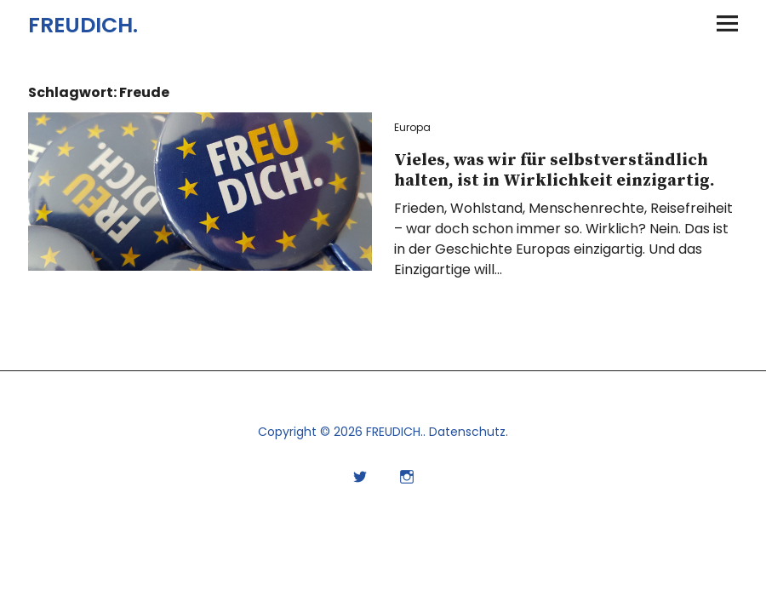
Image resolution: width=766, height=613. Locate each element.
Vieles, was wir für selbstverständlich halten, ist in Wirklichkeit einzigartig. (554, 171)
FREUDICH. (83, 25)
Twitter (359, 474)
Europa (412, 127)
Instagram (406, 474)
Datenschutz (467, 431)
